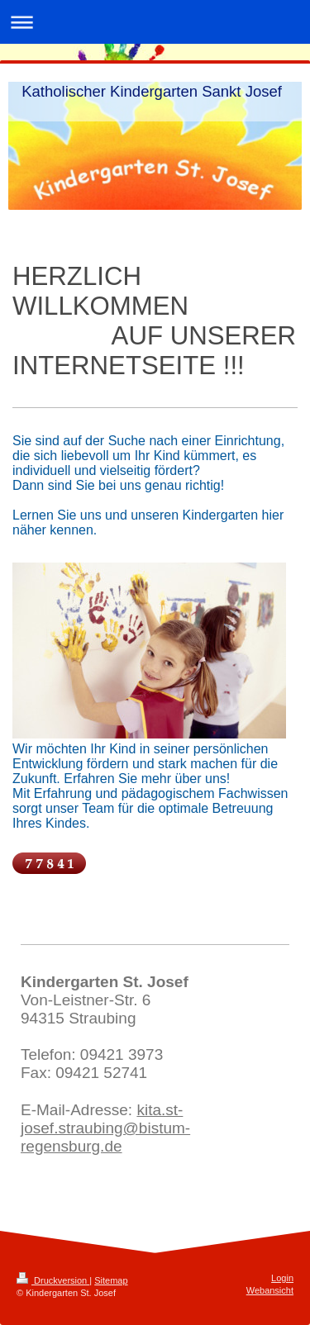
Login (282, 1278)
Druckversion (53, 1280)
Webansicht (269, 1290)
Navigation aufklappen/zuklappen (155, 22)
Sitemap (110, 1280)
